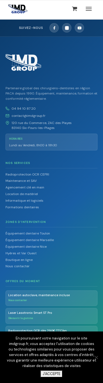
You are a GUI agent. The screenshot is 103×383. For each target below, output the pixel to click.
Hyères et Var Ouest (21, 253)
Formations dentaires (22, 207)
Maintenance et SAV (21, 181)
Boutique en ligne (19, 260)
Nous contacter (17, 266)
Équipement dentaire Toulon (27, 233)
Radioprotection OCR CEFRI (27, 174)
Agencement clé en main (24, 187)
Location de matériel (21, 194)
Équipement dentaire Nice (26, 246)
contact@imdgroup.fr (29, 116)
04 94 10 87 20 (24, 108)
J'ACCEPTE (51, 373)
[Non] (96, 357)
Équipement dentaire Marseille (29, 240)
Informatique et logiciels (24, 200)
